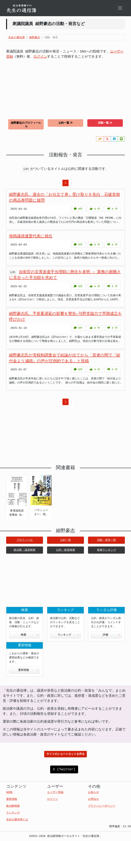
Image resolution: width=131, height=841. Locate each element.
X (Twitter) (64, 769)
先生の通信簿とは (17, 819)
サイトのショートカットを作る (65, 754)
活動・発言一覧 (106, 540)
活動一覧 (105, 123)
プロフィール (24, 540)
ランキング (68, 634)
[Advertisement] (65, 86)
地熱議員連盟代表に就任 (30, 236)
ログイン (40, 57)
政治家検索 (13, 806)
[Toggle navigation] (120, 8)
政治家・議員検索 (24, 550)
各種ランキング (106, 550)
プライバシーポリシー (101, 806)
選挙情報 (28, 670)
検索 (29, 634)
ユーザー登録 (55, 792)
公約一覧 (65, 123)
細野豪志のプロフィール (26, 124)
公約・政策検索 (65, 550)
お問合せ (93, 799)
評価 (111, 634)
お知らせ (93, 792)
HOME (9, 792)
